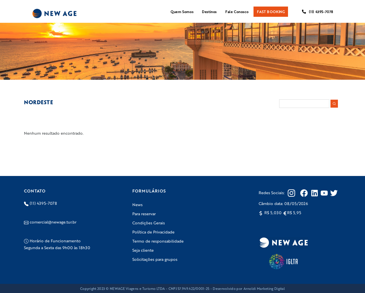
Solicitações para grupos (154, 259)
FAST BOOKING (271, 11)
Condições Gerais (148, 222)
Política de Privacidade (153, 231)
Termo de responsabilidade (158, 240)
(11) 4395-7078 (317, 11)
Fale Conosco (236, 11)
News (137, 204)
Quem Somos (182, 11)
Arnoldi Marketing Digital (264, 288)
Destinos (209, 11)
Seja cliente (143, 250)
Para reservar (144, 213)
